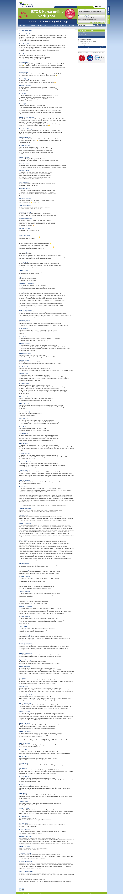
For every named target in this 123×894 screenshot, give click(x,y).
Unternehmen (60, 7)
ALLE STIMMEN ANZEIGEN (96, 22)
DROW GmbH (44, 893)
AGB (88, 893)
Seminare (21, 25)
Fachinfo (72, 25)
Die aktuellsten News (84, 32)
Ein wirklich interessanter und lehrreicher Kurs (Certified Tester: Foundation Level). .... (89, 12)
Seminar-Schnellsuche (84, 37)
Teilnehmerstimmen (85, 7)
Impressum (98, 893)
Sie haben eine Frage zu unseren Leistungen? (91, 47)
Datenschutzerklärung (80, 893)
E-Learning (31, 25)
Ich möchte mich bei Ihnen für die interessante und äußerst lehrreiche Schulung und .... (90, 18)
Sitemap (104, 893)
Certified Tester (42, 25)
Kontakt (93, 893)
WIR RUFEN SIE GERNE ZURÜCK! (96, 49)
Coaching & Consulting (58, 25)
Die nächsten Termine (84, 35)
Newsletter (71, 7)
